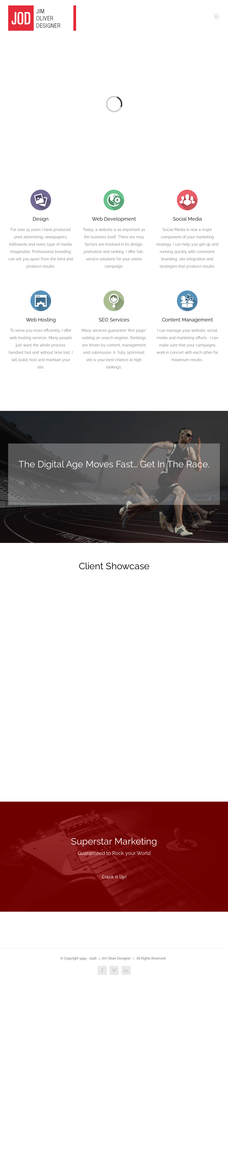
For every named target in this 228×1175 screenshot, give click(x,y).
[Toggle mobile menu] (217, 16)
